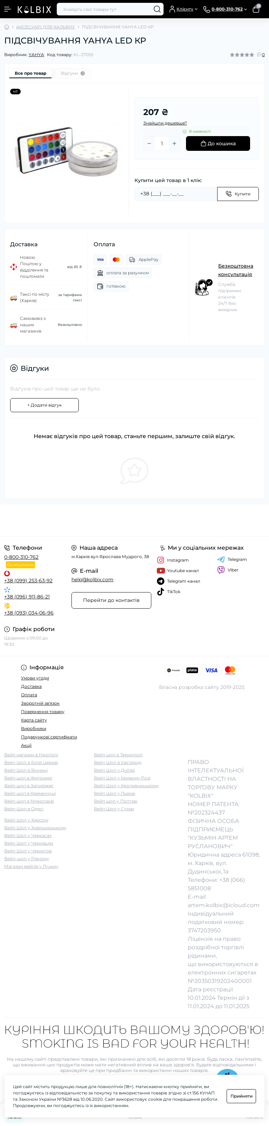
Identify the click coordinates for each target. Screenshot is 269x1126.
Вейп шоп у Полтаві (115, 801)
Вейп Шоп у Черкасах (27, 835)
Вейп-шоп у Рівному (26, 858)
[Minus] (149, 143)
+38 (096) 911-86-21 (27, 597)
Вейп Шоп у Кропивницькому (126, 785)
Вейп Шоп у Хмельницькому (35, 827)
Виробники (33, 728)
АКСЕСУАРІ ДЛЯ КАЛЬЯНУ (45, 26)
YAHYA (36, 54)
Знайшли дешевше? (165, 123)
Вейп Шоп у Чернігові (28, 850)
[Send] (238, 194)
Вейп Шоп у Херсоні (26, 820)
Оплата (29, 694)
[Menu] (7, 9)
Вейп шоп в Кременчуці (30, 793)
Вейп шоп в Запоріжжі (28, 785)
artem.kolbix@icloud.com (224, 905)
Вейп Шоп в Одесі (23, 808)
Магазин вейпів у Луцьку (31, 866)
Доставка (31, 686)
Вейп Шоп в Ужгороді (118, 762)
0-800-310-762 (21, 557)
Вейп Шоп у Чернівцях (28, 843)
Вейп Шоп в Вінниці (26, 770)
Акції (26, 745)
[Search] (157, 9)
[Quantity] (162, 143)
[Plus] (174, 143)
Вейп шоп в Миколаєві (29, 801)
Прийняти (241, 1096)
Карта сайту (34, 720)
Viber (228, 570)
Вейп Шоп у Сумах (114, 808)
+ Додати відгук (44, 405)
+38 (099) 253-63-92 (28, 580)
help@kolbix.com (92, 579)
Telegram (232, 559)
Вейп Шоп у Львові (114, 793)
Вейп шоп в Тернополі (118, 754)
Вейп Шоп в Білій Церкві (31, 762)
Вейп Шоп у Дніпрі (114, 770)
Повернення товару (42, 711)
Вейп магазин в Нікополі (31, 754)
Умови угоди (35, 678)
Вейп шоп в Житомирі (28, 777)
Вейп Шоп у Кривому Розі (122, 777)
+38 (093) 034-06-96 (29, 613)
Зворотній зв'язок (40, 703)
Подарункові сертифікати (49, 736)
